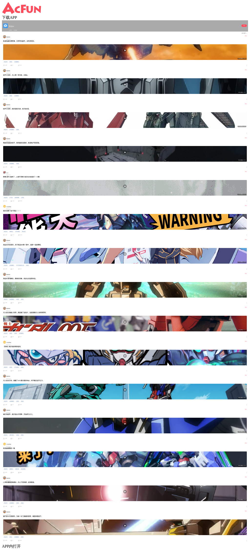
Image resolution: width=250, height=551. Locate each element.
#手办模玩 (17, 231)
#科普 (17, 299)
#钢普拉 (11, 231)
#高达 (11, 537)
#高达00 (5, 61)
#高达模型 (23, 469)
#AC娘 (11, 197)
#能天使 (23, 231)
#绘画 (11, 367)
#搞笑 (22, 299)
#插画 (22, 367)
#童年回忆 (12, 435)
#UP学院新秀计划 (20, 265)
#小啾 (22, 197)
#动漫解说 (16, 61)
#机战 (11, 61)
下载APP (9, 17)
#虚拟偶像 (17, 197)
